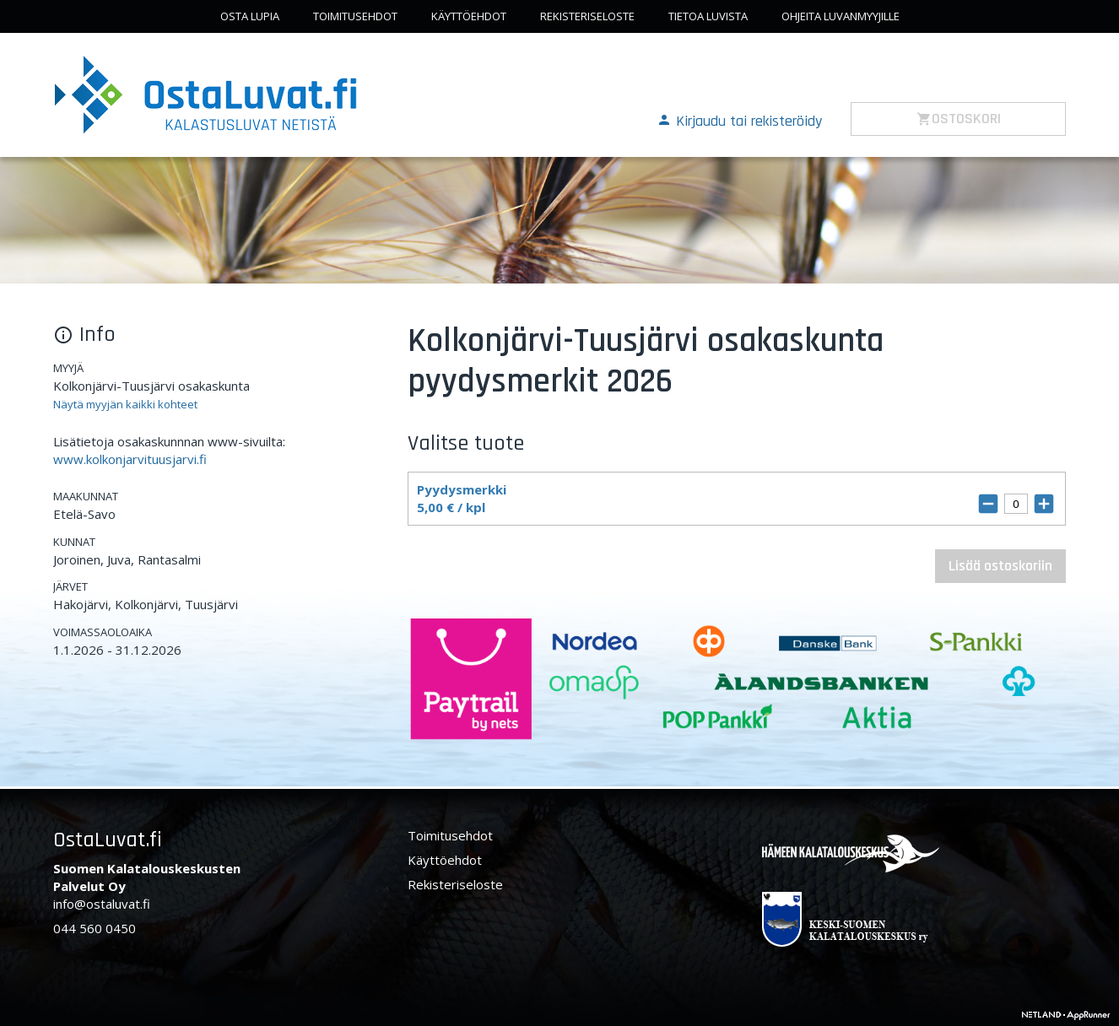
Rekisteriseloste (587, 16)
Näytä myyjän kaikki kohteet (125, 404)
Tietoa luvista (708, 16)
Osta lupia (249, 16)
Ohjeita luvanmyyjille (840, 16)
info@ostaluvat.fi (101, 903)
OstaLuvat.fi (107, 840)
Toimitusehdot (355, 16)
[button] (739, 120)
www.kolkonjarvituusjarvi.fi (130, 459)
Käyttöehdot (468, 16)
